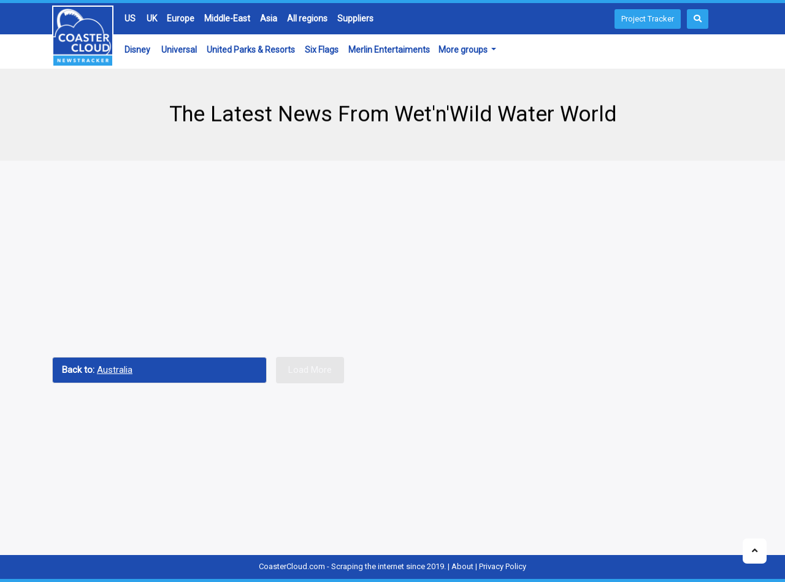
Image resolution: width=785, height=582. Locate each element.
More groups (463, 50)
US (130, 18)
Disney (137, 50)
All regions (307, 18)
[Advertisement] (392, 259)
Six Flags (322, 50)
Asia (268, 18)
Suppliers (355, 18)
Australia (114, 369)
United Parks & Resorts (251, 50)
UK (152, 18)
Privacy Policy (502, 566)
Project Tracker (647, 18)
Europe (180, 18)
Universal (179, 50)
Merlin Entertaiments (389, 50)
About (462, 566)
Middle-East (227, 18)
